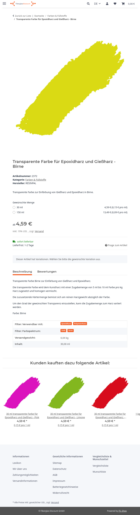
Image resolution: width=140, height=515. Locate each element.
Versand (39, 231)
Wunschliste (99, 471)
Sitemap (57, 462)
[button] (89, 3)
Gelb (63, 330)
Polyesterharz (80, 323)
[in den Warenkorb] (15, 29)
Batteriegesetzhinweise (65, 486)
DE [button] (96, 3)
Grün (70, 330)
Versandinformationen (25, 480)
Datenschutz (59, 468)
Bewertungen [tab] (46, 271)
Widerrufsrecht (61, 492)
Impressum (59, 480)
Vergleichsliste (100, 465)
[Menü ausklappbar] (4, 2)
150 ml (72, 212)
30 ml (72, 207)
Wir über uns (20, 468)
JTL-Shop (122, 511)
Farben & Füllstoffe (35, 179)
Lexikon (17, 462)
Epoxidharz (66, 323)
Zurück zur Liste (23, 15)
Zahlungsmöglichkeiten (25, 474)
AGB (55, 474)
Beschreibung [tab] (22, 271)
